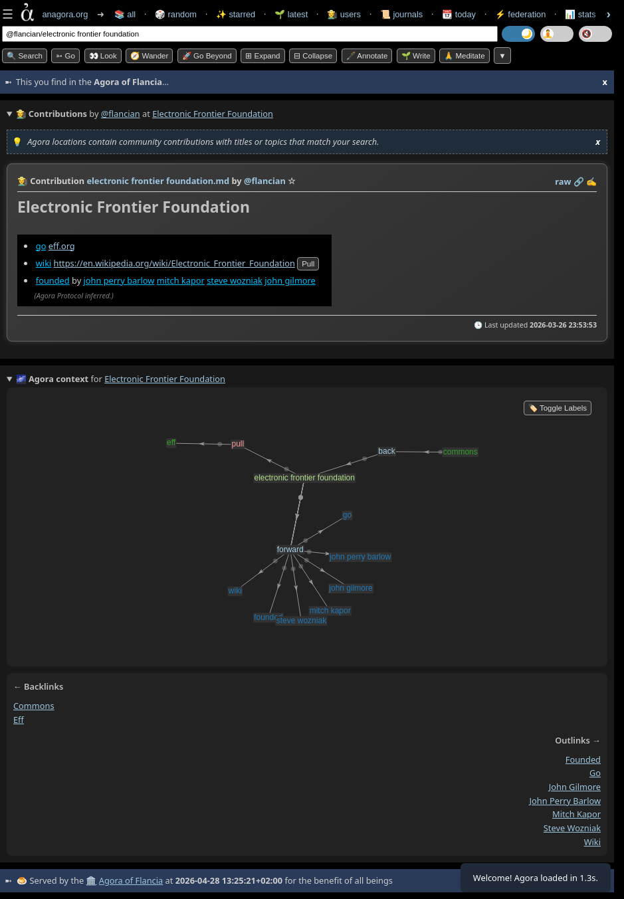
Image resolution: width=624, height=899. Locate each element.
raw (563, 181)
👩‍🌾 (22, 181)
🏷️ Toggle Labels (557, 408)
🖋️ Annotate (367, 56)
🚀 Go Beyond (207, 56)
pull (308, 264)
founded (53, 280)
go (41, 246)
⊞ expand (262, 56)
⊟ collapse (313, 56)
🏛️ (91, 880)
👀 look (103, 56)
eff (18, 720)
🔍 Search (25, 56)
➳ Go (65, 56)
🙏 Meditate (464, 56)
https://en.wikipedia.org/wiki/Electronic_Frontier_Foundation (174, 263)
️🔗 (578, 181)
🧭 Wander (149, 56)
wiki (44, 263)
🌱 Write (416, 56)
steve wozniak (234, 280)
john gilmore (290, 280)
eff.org (62, 246)
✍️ (591, 181)
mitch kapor (181, 280)
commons (33, 706)
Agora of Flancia (131, 880)
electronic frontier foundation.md (157, 181)
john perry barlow (118, 280)
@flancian (120, 114)
